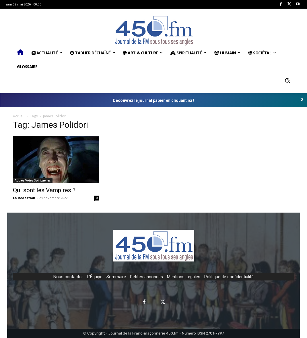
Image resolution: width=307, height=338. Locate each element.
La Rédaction (24, 198)
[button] (287, 80)
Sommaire (116, 276)
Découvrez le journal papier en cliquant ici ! (153, 100)
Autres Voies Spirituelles (33, 180)
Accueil (18, 116)
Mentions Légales (183, 276)
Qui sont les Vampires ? (44, 190)
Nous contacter (68, 276)
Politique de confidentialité (229, 276)
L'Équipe (94, 276)
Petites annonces (146, 276)
